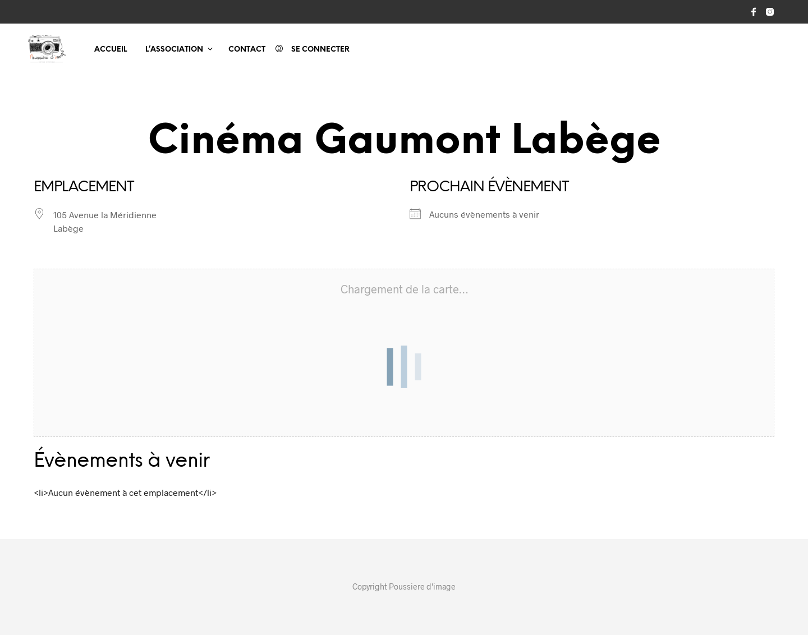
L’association (174, 49)
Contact (246, 49)
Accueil (110, 49)
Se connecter (320, 49)
